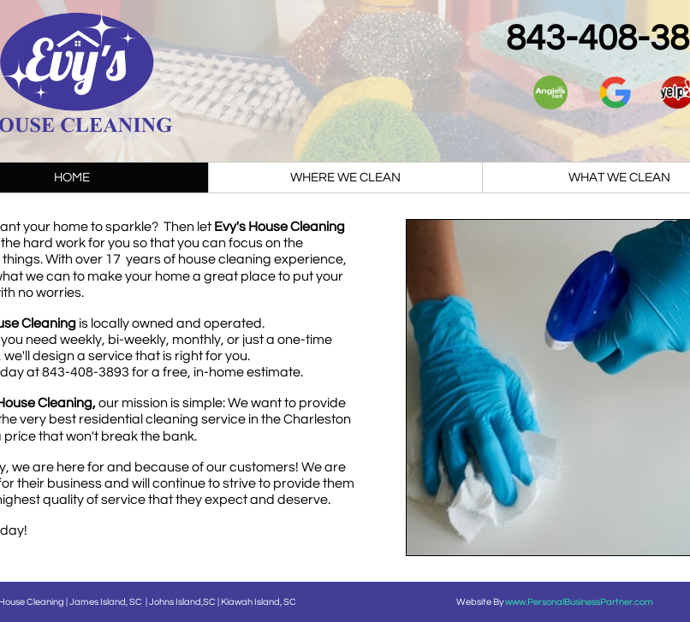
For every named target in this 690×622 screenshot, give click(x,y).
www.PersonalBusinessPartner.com (579, 602)
